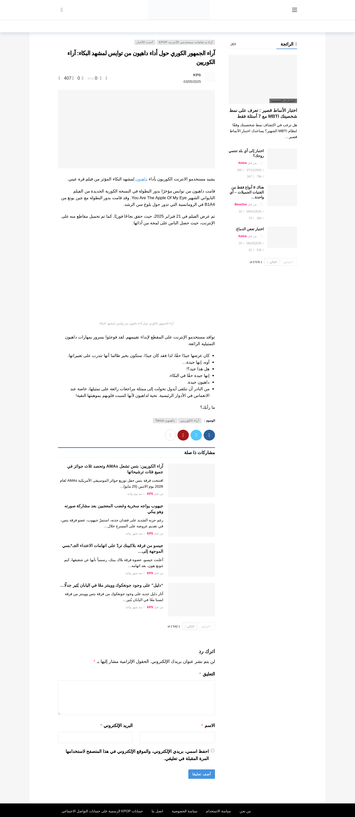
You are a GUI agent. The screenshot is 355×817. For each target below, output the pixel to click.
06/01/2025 (255, 211)
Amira (242, 163)
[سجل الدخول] (61, 10)
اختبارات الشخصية (283, 100)
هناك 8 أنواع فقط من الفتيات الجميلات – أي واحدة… (247, 192)
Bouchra (241, 204)
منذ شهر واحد (134, 533)
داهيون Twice (165, 420)
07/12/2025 (255, 170)
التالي (189, 626)
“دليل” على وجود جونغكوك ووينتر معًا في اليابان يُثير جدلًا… (111, 585)
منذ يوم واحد (135, 494)
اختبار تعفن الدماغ (250, 229)
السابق (206, 626)
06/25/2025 (255, 243)
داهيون (140, 179)
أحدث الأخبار (145, 42)
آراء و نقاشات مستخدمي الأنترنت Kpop (186, 42)
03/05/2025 (192, 82)
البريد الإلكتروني (116, 724)
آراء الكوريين (189, 420)
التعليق (207, 673)
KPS (197, 75)
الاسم (208, 724)
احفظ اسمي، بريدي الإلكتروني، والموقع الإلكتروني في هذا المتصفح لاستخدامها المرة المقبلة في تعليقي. (137, 753)
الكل (233, 44)
